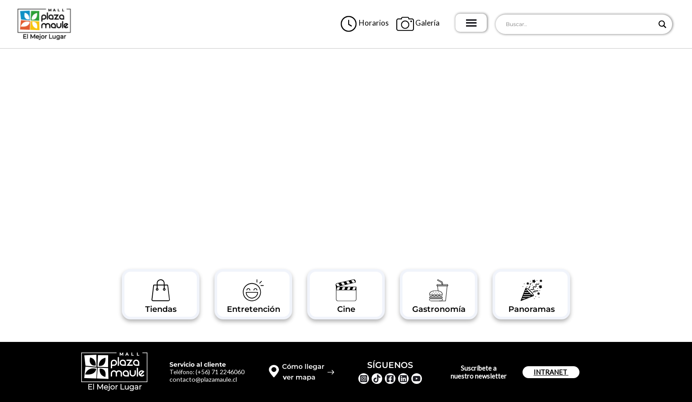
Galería (431, 22)
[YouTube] (416, 378)
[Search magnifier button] (662, 24)
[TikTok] (377, 378)
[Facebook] (390, 378)
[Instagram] (363, 378)
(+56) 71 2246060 (223, 371)
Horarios (377, 22)
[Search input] (580, 24)
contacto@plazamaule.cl (205, 379)
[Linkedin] (403, 378)
